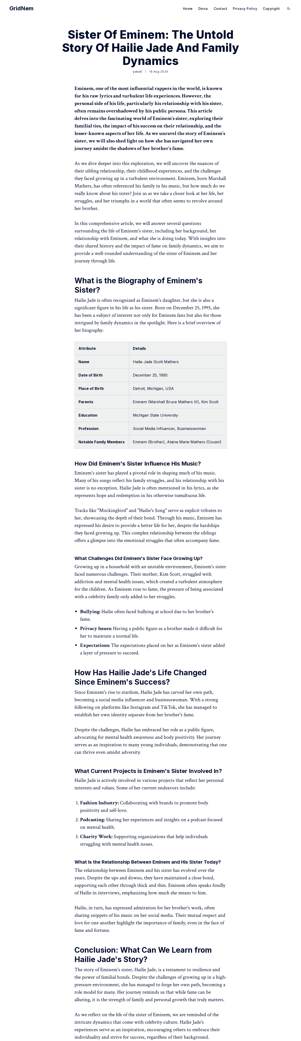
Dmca (203, 9)
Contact (220, 9)
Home (188, 9)
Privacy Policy (245, 9)
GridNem (21, 8)
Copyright (271, 9)
